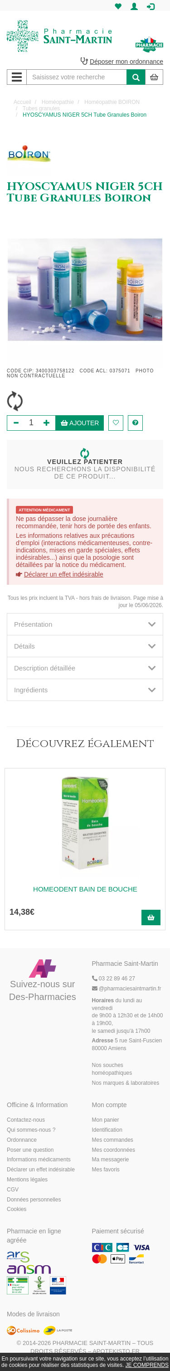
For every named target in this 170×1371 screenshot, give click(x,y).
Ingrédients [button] (85, 690)
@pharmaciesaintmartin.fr (126, 988)
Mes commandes (112, 1140)
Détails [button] (85, 646)
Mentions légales (27, 1179)
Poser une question (30, 1150)
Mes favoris (106, 1169)
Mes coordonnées (113, 1150)
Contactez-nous (26, 1120)
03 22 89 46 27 (113, 978)
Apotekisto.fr (116, 1351)
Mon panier (105, 1120)
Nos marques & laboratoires (126, 1083)
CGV (13, 1189)
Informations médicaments (39, 1159)
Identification (107, 1130)
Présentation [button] (85, 624)
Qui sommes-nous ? (31, 1130)
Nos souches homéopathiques (112, 1069)
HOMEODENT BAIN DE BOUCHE (85, 889)
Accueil (22, 102)
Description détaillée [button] (85, 668)
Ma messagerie (110, 1159)
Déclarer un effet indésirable (63, 574)
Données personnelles (34, 1199)
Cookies (16, 1209)
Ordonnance (22, 1140)
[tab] (85, 624)
